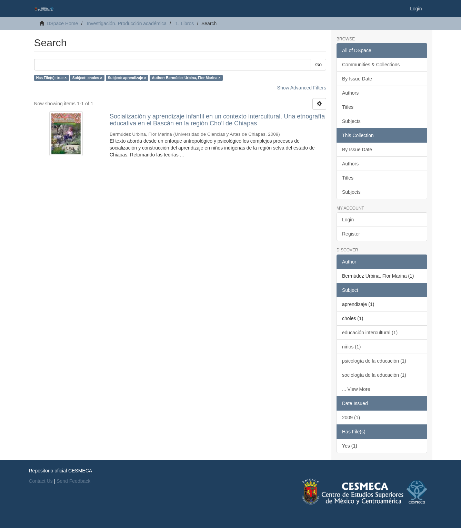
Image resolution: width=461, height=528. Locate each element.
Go (318, 64)
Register (351, 234)
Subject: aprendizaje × (127, 78)
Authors (350, 93)
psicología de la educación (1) (374, 361)
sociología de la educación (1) (374, 375)
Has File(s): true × (51, 78)
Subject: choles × (87, 78)
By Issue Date (357, 78)
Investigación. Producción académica (127, 23)
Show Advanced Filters (301, 87)
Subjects (351, 121)
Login (348, 219)
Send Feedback (73, 481)
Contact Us (41, 481)
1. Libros (185, 23)
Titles (347, 107)
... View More (356, 389)
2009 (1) (351, 417)
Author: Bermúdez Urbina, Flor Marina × (186, 78)
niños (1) (351, 346)
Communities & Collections (371, 64)
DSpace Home (62, 23)
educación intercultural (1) (370, 332)
